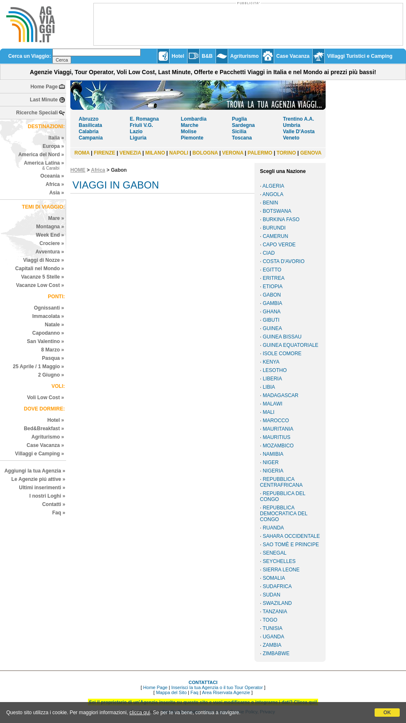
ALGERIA (273, 186)
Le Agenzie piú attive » (38, 479)
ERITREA (274, 278)
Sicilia (239, 131)
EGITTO (272, 270)
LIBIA (269, 387)
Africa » (55, 184)
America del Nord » (41, 155)
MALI (269, 412)
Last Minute (44, 100)
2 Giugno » (51, 375)
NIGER (271, 462)
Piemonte (192, 138)
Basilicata (90, 125)
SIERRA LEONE (281, 570)
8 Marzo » (52, 350)
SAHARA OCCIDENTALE (291, 536)
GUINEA (272, 328)
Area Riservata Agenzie (226, 692)
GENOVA (310, 153)
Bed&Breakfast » (44, 428)
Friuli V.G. (141, 125)
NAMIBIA (273, 454)
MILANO (155, 153)
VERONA (233, 153)
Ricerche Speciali (37, 113)
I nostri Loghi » (47, 496)
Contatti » (53, 504)
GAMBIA (273, 303)
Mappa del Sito (171, 692)
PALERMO (260, 153)
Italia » (56, 138)
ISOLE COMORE (282, 353)
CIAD (269, 253)
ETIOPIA (273, 286)
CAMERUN (275, 236)
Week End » (50, 235)
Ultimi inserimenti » (42, 488)
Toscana (242, 138)
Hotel (178, 56)
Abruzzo (88, 119)
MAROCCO (276, 420)
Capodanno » (48, 333)
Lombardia (193, 119)
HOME (77, 170)
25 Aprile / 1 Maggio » (38, 366)
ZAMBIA (272, 645)
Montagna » (50, 227)
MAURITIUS (276, 437)
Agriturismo (244, 56)
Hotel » (55, 420)
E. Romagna (144, 119)
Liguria (138, 138)
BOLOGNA (205, 153)
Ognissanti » (49, 308)
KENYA (271, 362)
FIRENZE (104, 153)
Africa (98, 170)
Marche (189, 125)
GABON (272, 295)
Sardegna (243, 125)
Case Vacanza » (45, 445)
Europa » (53, 146)
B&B (207, 56)
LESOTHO (275, 370)
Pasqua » (53, 358)
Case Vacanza (292, 56)
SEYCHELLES (279, 561)
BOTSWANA (277, 211)
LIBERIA (272, 379)
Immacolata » (48, 316)
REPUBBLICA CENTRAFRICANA (281, 482)
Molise (188, 131)
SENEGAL (275, 553)
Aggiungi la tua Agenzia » (34, 471)
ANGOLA (272, 194)
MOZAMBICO (278, 446)
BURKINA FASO (281, 219)
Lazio (136, 131)
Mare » (56, 218)
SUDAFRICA (277, 586)
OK (387, 712)
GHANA (272, 312)
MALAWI (273, 404)
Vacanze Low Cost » (40, 285)
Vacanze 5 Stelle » (42, 277)
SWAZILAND (277, 603)
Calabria (88, 131)
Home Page (44, 87)
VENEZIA (130, 153)
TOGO (269, 620)
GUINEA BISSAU (282, 337)
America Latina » (44, 165)
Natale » (54, 325)
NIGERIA (273, 471)
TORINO (286, 153)
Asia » (56, 193)
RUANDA (273, 528)
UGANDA (273, 637)
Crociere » (51, 243)
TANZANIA (274, 612)
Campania (91, 138)
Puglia (239, 119)
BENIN (270, 203)
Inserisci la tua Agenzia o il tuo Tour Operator (217, 687)
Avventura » (50, 252)
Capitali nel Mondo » (39, 268)
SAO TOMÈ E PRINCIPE (291, 544)
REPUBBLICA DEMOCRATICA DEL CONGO (283, 513)
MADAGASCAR (280, 395)
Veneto (291, 138)
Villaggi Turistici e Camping (359, 56)
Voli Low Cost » (45, 397)
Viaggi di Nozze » (43, 260)
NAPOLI (178, 153)
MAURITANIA (278, 429)
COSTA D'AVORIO (284, 261)
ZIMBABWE (276, 653)
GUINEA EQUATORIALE (291, 345)
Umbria (291, 125)
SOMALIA (274, 578)
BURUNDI (274, 228)
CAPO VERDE (279, 245)
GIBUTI (271, 320)
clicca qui (139, 712)
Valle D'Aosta (299, 131)
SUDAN (271, 595)
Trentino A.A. (298, 119)
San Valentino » (45, 341)
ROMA (82, 153)
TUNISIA (272, 628)
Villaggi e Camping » (39, 454)
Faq (194, 692)
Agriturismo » (47, 437)
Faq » (58, 513)
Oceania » (52, 176)
